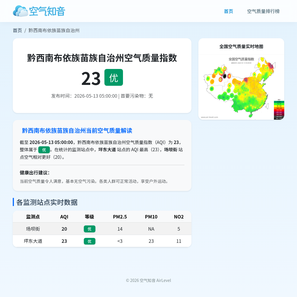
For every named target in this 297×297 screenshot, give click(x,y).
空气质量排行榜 (263, 11)
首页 (228, 11)
